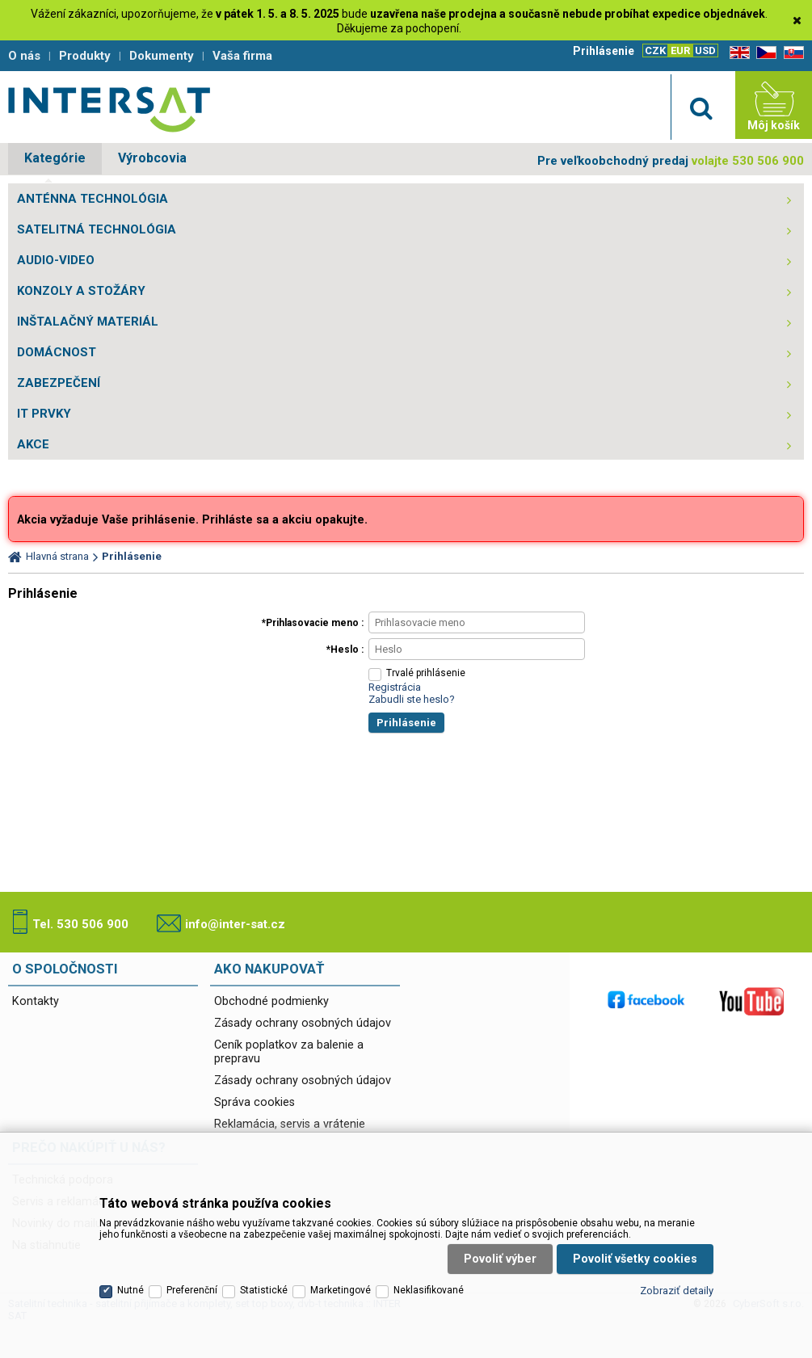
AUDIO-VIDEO (56, 260)
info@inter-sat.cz (235, 924)
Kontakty (35, 1001)
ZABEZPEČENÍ (58, 383)
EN (736, 53)
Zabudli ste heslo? (411, 699)
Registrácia (394, 687)
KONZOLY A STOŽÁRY (81, 291)
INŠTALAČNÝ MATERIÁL (87, 321)
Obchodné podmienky (271, 1001)
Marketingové (340, 1290)
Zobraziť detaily (676, 1290)
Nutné (130, 1290)
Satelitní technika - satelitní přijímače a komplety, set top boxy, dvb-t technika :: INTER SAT (109, 109)
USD (705, 50)
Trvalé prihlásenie (425, 673)
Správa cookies (254, 1102)
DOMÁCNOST (56, 352)
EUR (680, 50)
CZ (763, 53)
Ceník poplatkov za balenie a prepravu (289, 1052)
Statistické (264, 1290)
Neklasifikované (428, 1290)
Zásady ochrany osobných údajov (302, 1023)
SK (791, 53)
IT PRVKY (44, 413)
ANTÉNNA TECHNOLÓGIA (92, 198)
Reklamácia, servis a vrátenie (289, 1124)
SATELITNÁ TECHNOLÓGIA (96, 229)
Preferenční (191, 1290)
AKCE (33, 444)
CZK (655, 50)
